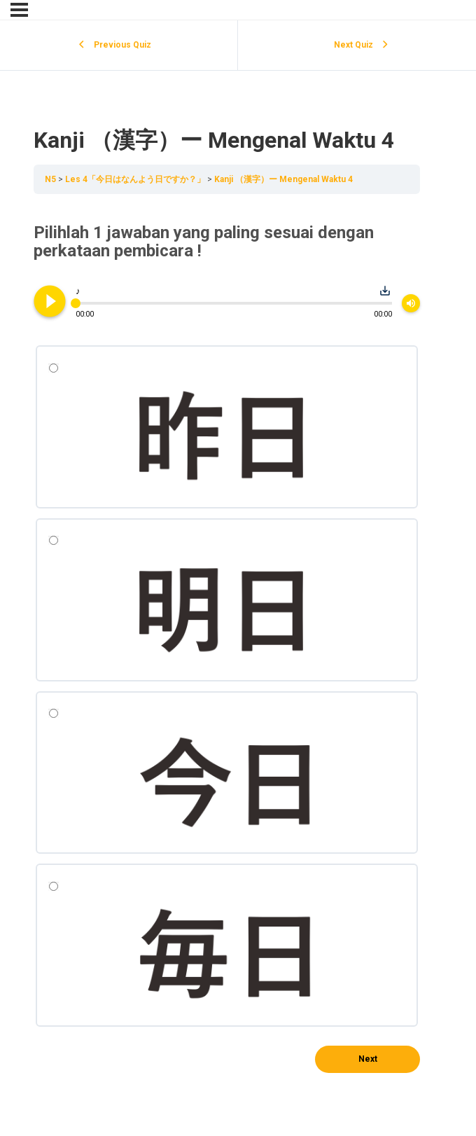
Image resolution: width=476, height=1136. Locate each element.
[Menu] (19, 10)
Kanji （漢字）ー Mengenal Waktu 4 (283, 179)
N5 (51, 179)
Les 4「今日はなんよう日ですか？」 (136, 179)
